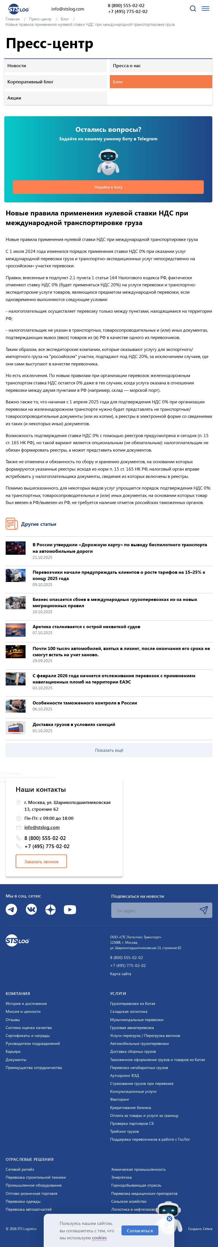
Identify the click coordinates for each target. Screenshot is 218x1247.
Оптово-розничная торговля (31, 1193)
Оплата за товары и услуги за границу (144, 1115)
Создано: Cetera (200, 1228)
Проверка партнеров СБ (132, 1123)
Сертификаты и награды (28, 1035)
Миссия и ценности (23, 1011)
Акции (14, 98)
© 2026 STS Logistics (21, 1228)
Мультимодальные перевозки (137, 1019)
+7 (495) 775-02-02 (128, 11)
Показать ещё (109, 750)
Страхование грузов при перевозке (141, 1083)
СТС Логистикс (11, 773)
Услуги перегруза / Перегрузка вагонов (145, 1035)
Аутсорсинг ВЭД (124, 1075)
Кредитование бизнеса (130, 1107)
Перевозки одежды (23, 1201)
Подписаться (203, 910)
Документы (16, 1059)
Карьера (13, 1051)
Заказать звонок (41, 861)
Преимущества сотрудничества (34, 1067)
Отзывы (13, 1019)
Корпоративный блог (30, 81)
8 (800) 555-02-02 (126, 5)
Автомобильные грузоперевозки (139, 1043)
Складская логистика (128, 1011)
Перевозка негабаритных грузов (139, 1067)
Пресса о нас (127, 65)
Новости (16, 65)
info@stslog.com (67, 9)
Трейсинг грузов (124, 1131)
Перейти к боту (108, 187)
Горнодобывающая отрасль (136, 1185)
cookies (99, 1237)
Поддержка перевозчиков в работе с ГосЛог (150, 1139)
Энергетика (121, 1177)
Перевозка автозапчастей (29, 1209)
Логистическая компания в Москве (27, 777)
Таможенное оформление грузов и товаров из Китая (157, 1059)
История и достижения (26, 1003)
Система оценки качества (29, 1027)
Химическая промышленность (138, 1169)
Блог (118, 81)
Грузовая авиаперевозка (132, 1027)
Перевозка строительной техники (36, 1177)
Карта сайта (120, 973)
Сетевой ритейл (20, 1169)
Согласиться (140, 1230)
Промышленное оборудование (34, 1185)
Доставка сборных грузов (133, 1051)
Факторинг (119, 1099)
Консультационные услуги (133, 1091)
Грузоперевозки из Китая (132, 1003)
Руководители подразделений (33, 1043)
